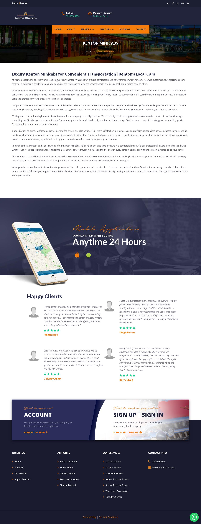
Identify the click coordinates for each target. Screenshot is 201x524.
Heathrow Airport (68, 461)
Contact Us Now (36, 432)
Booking (124, 29)
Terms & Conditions (108, 517)
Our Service (20, 473)
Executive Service (113, 496)
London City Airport (69, 479)
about (71, 29)
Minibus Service (113, 467)
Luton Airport (66, 467)
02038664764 (72, 16)
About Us (19, 467)
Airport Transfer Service (117, 479)
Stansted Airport (68, 485)
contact (141, 29)
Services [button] (87, 29)
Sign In (119, 432)
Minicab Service (113, 461)
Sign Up (135, 432)
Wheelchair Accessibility (117, 491)
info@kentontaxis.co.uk (163, 467)
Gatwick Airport (67, 473)
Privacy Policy (89, 517)
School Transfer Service (117, 485)
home (88, 51)
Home (58, 29)
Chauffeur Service (114, 473)
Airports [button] (107, 29)
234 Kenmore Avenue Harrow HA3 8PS (169, 475)
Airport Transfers (23, 479)
